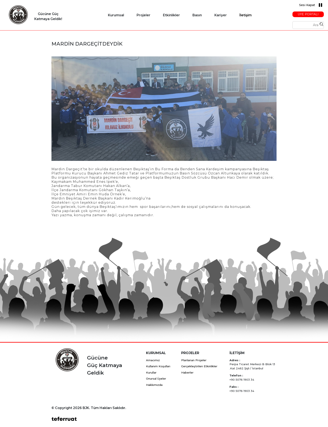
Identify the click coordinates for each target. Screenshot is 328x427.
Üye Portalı (308, 14)
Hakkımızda (154, 384)
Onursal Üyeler (156, 378)
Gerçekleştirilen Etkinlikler (199, 366)
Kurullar (151, 372)
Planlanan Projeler (193, 360)
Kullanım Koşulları (158, 366)
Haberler (187, 372)
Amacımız (153, 360)
